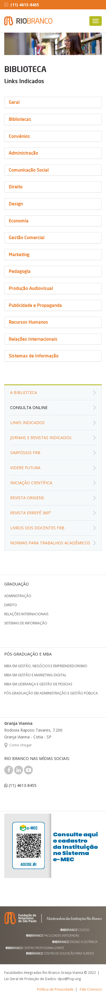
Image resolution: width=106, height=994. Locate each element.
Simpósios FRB (25, 452)
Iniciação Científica (31, 482)
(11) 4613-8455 (21, 4)
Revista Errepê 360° (30, 512)
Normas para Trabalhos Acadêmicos (50, 543)
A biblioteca (23, 392)
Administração (17, 595)
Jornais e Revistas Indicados (41, 437)
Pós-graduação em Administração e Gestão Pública (51, 693)
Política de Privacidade (55, 989)
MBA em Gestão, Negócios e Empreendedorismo (45, 666)
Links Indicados (27, 422)
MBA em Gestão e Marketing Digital (35, 675)
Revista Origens (27, 497)
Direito (10, 605)
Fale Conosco (91, 989)
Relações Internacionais (26, 614)
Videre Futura (25, 467)
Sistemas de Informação (25, 623)
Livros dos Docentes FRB (37, 527)
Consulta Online (28, 407)
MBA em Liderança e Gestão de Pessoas (38, 684)
